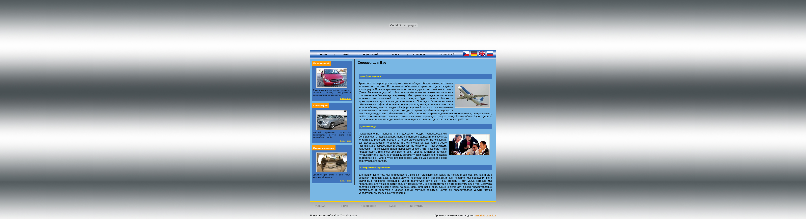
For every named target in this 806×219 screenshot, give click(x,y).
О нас (346, 54)
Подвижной (371, 54)
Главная (322, 54)
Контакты (419, 54)
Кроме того (345, 98)
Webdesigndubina (485, 215)
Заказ (395, 54)
